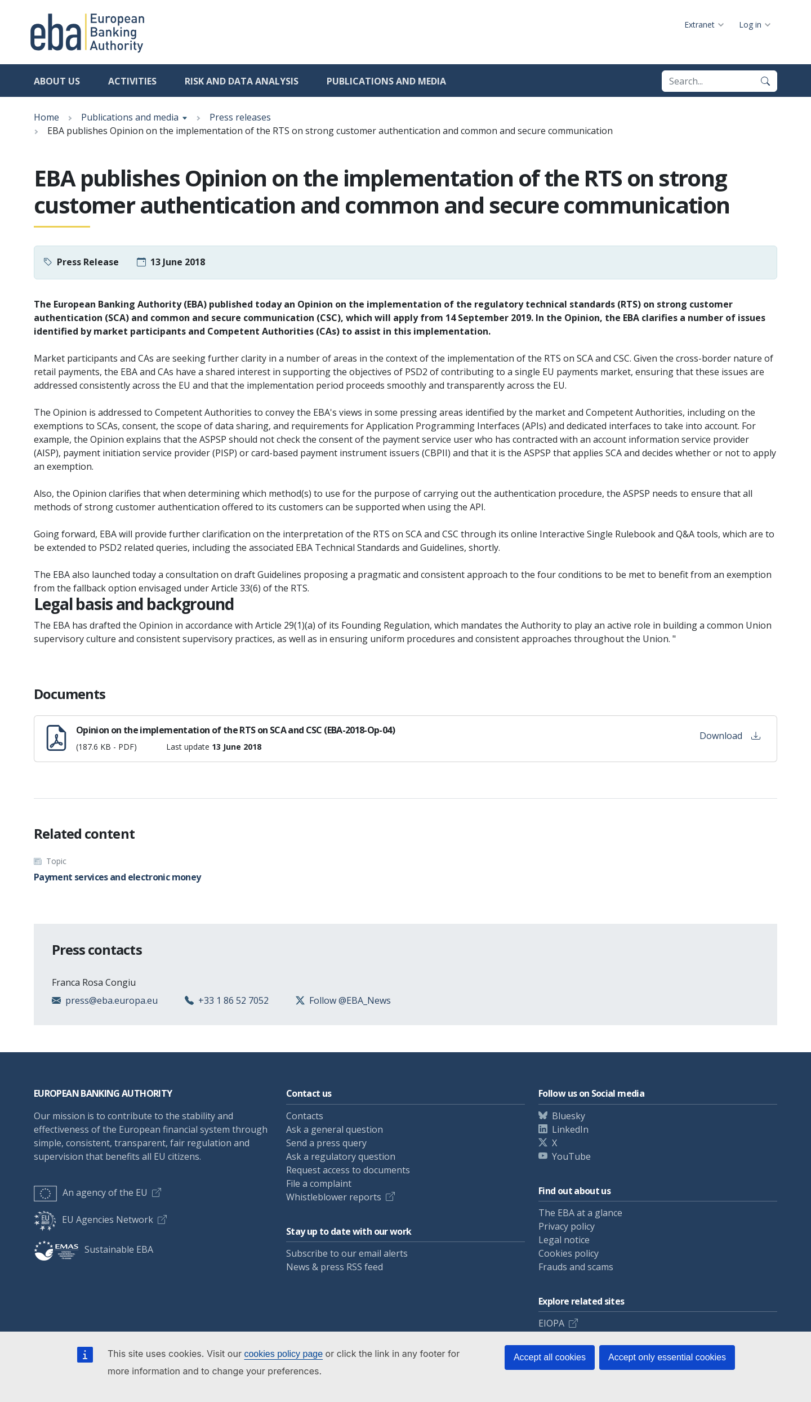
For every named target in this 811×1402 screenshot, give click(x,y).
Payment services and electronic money (117, 877)
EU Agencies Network (93, 1219)
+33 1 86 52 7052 (233, 1000)
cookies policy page (283, 1354)
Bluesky (568, 1116)
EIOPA (551, 1323)
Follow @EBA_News (350, 1000)
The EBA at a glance (580, 1213)
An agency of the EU (91, 1192)
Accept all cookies (550, 1357)
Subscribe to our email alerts (347, 1253)
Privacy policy (566, 1226)
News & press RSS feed (334, 1267)
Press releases (240, 117)
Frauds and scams (575, 1267)
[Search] (765, 81)
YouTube (571, 1156)
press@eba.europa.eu (111, 1000)
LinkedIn (570, 1129)
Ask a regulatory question (340, 1156)
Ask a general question (334, 1129)
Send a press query (326, 1143)
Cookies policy (568, 1253)
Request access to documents (348, 1170)
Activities (132, 81)
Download (729, 735)
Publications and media (386, 81)
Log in (750, 24)
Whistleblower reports (333, 1197)
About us (57, 81)
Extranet (699, 24)
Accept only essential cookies (667, 1357)
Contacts (304, 1116)
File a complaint (318, 1183)
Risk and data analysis (241, 81)
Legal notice (564, 1240)
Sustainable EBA (93, 1249)
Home (46, 117)
